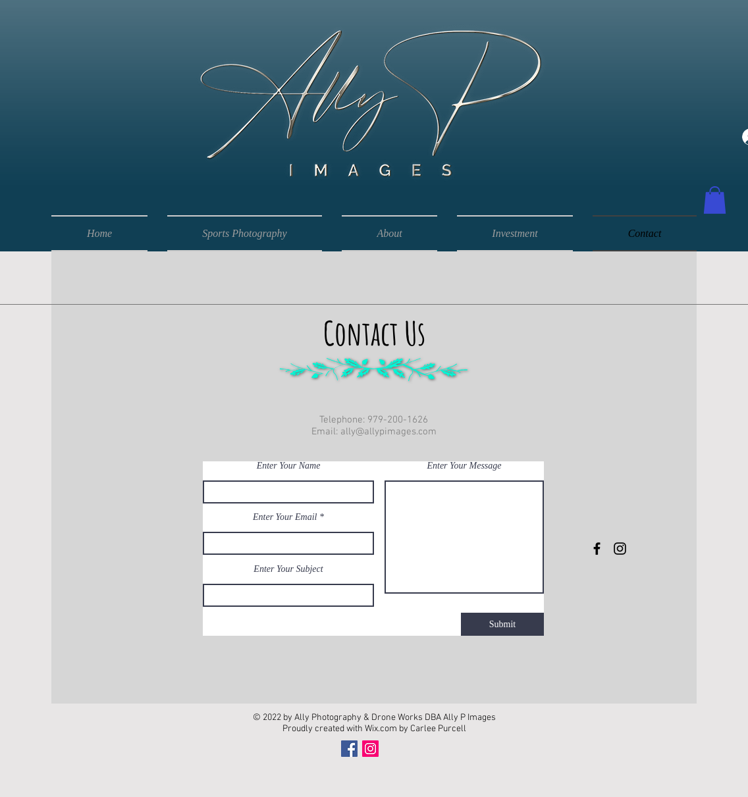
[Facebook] (349, 748)
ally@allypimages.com (388, 432)
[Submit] (502, 624)
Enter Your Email (285, 517)
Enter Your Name (289, 466)
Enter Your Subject (288, 569)
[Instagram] (370, 748)
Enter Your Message (464, 466)
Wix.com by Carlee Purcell (415, 728)
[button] (714, 200)
